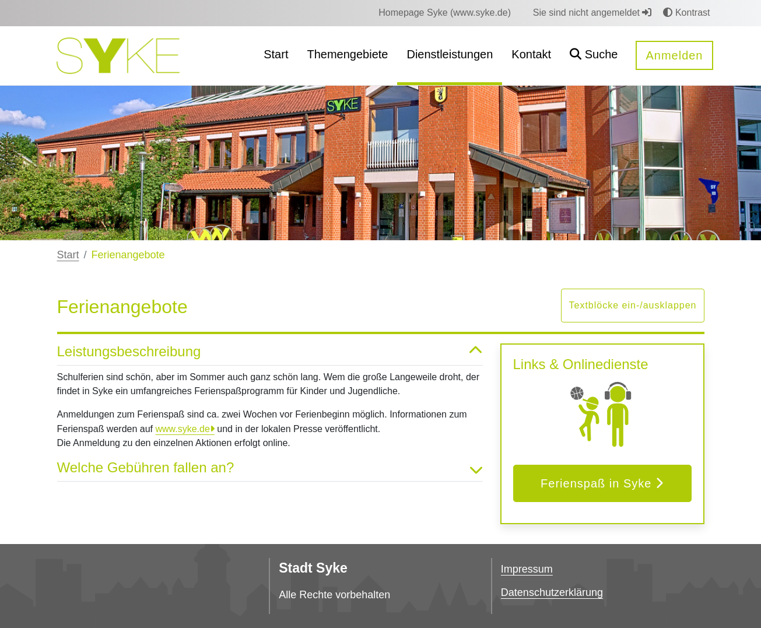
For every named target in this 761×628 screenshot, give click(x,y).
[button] (593, 55)
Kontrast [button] (686, 12)
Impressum (527, 569)
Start (68, 255)
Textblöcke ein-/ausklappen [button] (632, 305)
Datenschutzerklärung (552, 592)
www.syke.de (182, 429)
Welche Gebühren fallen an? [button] (270, 467)
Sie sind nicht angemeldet (592, 12)
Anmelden (674, 55)
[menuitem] (445, 13)
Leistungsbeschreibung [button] (270, 351)
